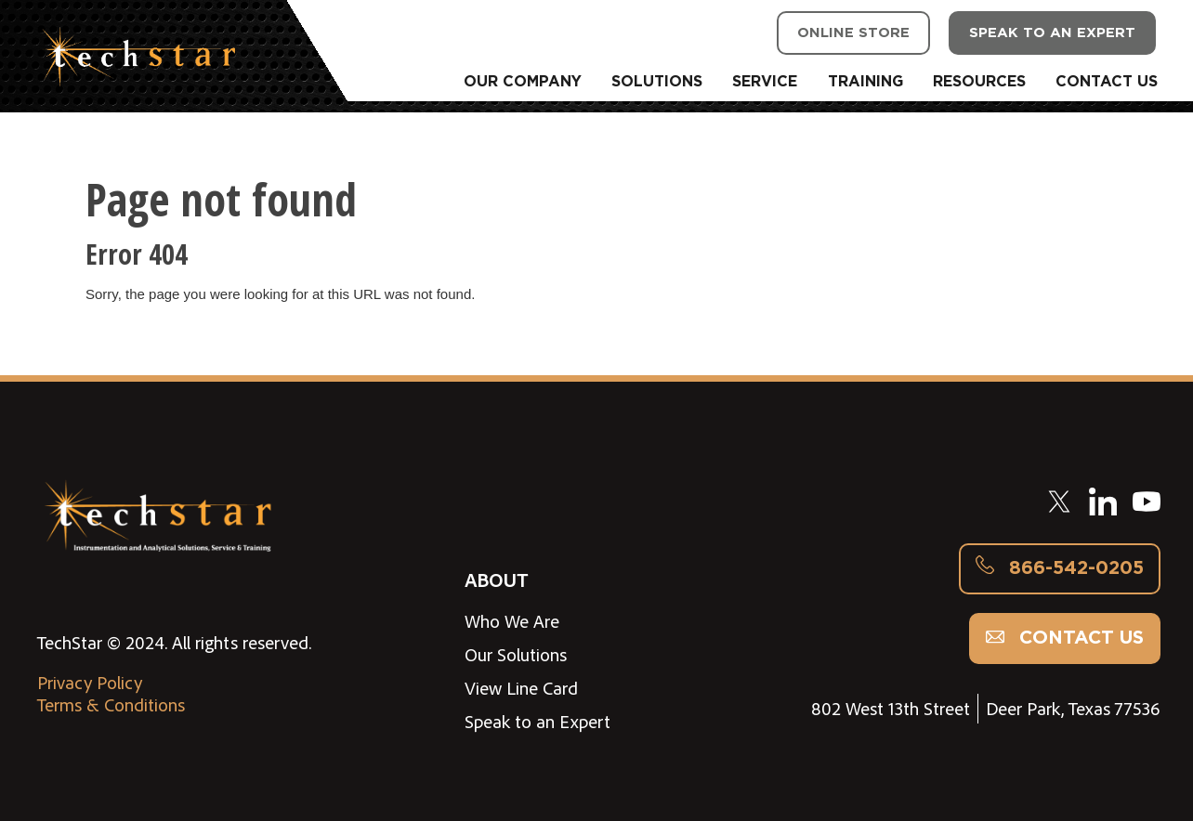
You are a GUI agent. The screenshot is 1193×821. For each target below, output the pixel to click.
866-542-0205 (1060, 568)
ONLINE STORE (853, 33)
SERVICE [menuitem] (764, 81)
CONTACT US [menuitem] (1106, 81)
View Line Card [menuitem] (521, 688)
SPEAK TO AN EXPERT (1052, 33)
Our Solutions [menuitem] (516, 655)
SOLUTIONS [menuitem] (656, 81)
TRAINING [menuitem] (865, 81)
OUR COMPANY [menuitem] (523, 81)
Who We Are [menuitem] (512, 621)
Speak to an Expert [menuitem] (537, 721)
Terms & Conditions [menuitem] (111, 705)
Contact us (1065, 638)
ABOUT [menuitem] (496, 579)
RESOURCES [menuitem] (979, 81)
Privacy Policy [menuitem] (89, 682)
